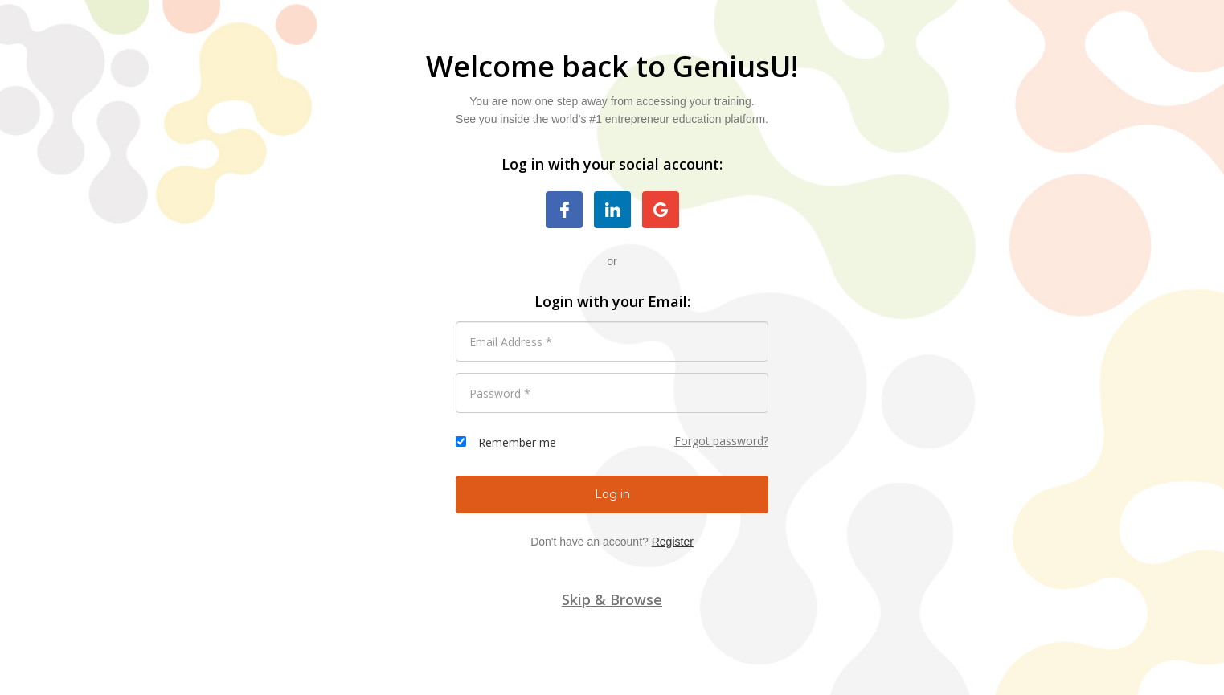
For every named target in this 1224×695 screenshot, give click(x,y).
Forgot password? (721, 440)
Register (673, 541)
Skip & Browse (612, 599)
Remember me (517, 442)
